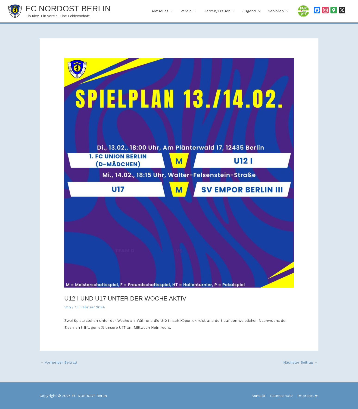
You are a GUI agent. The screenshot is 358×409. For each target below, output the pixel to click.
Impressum (308, 396)
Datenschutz (281, 396)
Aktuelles (160, 11)
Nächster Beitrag (300, 362)
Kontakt (258, 396)
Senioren (276, 11)
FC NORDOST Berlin (68, 8)
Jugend (249, 11)
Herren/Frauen (217, 11)
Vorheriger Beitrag (58, 362)
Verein (186, 11)
